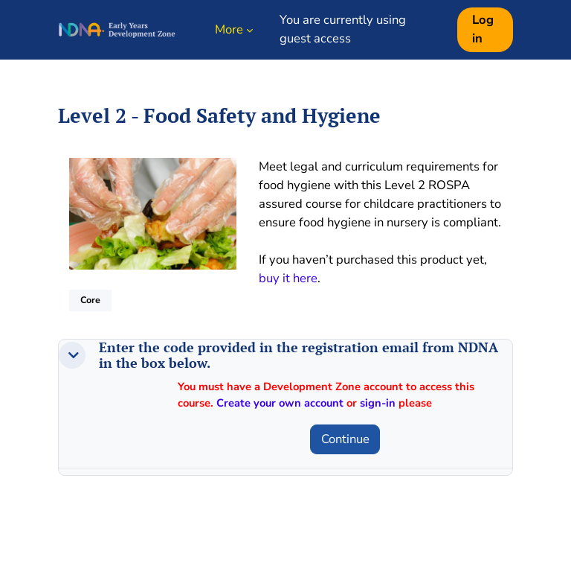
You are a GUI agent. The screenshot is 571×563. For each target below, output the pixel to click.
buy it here (288, 278)
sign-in (378, 402)
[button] (72, 355)
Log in (483, 29)
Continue (345, 439)
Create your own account (279, 402)
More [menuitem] (229, 29)
